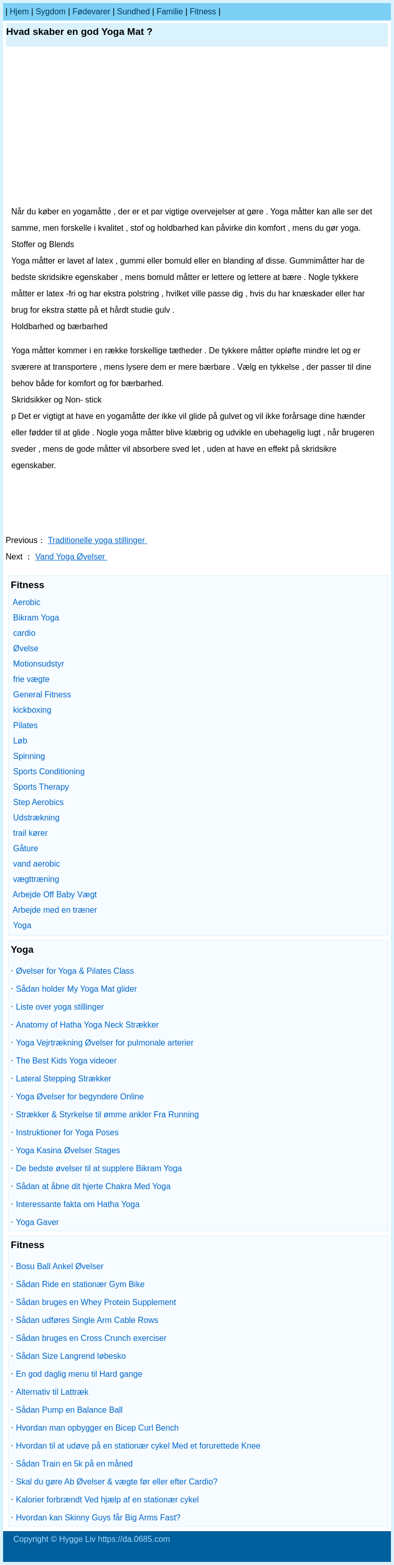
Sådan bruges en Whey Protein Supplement (96, 1302)
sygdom (50, 11)
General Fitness (42, 694)
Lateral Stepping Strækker (63, 1078)
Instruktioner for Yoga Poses (67, 1132)
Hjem (19, 11)
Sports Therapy (41, 786)
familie (169, 11)
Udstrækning (36, 817)
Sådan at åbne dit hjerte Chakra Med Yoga (93, 1186)
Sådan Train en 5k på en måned (74, 1463)
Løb (20, 740)
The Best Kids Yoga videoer (66, 1060)
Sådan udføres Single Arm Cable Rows (87, 1320)
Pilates (25, 725)
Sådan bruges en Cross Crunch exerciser (91, 1338)
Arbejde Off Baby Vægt (55, 894)
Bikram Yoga (36, 617)
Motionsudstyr (38, 663)
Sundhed (133, 11)
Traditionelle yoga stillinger (97, 540)
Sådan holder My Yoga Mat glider (76, 989)
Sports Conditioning (49, 771)
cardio (24, 633)
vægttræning (36, 879)
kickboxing (32, 710)
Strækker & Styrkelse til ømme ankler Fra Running (107, 1114)
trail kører (30, 833)
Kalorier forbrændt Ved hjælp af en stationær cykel (107, 1499)
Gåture (25, 848)
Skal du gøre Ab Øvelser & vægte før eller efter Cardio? (117, 1481)
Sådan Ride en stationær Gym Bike (80, 1284)
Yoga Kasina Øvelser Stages (68, 1150)
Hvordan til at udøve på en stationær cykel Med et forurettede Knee (138, 1445)
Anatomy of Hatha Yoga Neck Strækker (87, 1024)
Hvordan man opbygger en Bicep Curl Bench (97, 1427)
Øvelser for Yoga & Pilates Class (75, 971)
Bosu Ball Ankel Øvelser (60, 1266)
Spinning (29, 756)
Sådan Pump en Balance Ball (69, 1410)
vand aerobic (36, 863)
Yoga (22, 925)
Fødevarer (91, 11)
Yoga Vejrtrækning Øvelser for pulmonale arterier (104, 1042)
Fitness (203, 11)
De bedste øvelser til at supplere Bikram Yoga (99, 1168)
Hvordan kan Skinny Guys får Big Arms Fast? (98, 1517)
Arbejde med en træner (55, 910)
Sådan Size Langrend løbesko (71, 1356)
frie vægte (31, 679)
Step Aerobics (38, 802)
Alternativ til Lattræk (52, 1392)
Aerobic (27, 602)
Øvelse (25, 648)
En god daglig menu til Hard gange (79, 1374)
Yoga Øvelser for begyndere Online (80, 1096)
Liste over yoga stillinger (60, 1006)
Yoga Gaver (37, 1222)
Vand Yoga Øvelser (71, 556)
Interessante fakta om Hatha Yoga (78, 1204)
